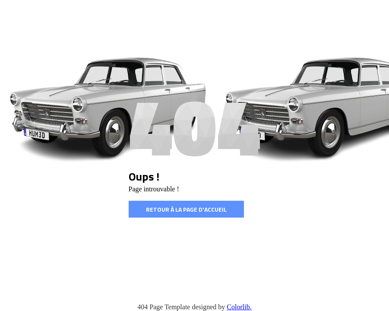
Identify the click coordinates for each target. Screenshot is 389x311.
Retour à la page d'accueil (186, 209)
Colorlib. (239, 307)
